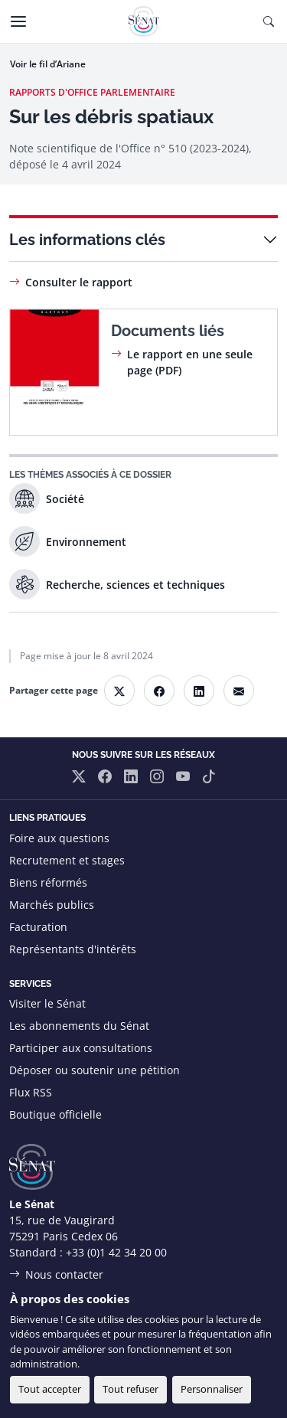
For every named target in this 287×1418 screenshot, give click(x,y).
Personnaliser (212, 1389)
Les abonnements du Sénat (79, 1025)
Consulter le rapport (78, 282)
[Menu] (18, 21)
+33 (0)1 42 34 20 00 (116, 1252)
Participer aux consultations (80, 1048)
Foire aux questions (59, 838)
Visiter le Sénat (47, 1003)
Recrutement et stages (67, 860)
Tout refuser (130, 1389)
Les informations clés (87, 239)
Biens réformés (48, 882)
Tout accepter (49, 1389)
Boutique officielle (55, 1114)
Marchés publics (51, 904)
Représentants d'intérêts (72, 949)
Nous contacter (64, 1274)
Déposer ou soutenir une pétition (94, 1070)
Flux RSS (30, 1092)
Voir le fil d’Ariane (48, 63)
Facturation (38, 927)
